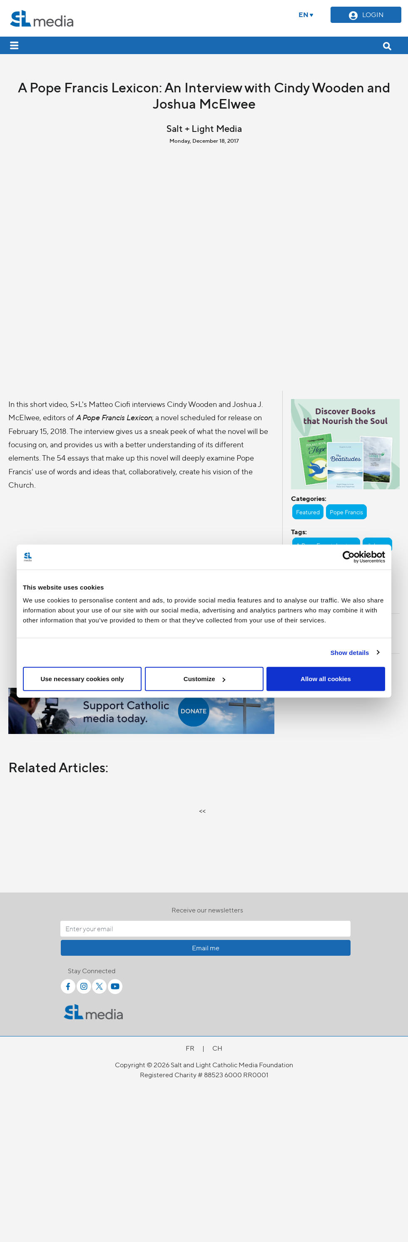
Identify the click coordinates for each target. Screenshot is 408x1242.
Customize (204, 678)
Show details (350, 652)
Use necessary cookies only (82, 678)
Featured (308, 512)
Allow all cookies (326, 678)
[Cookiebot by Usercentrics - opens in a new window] (348, 556)
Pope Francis (346, 512)
